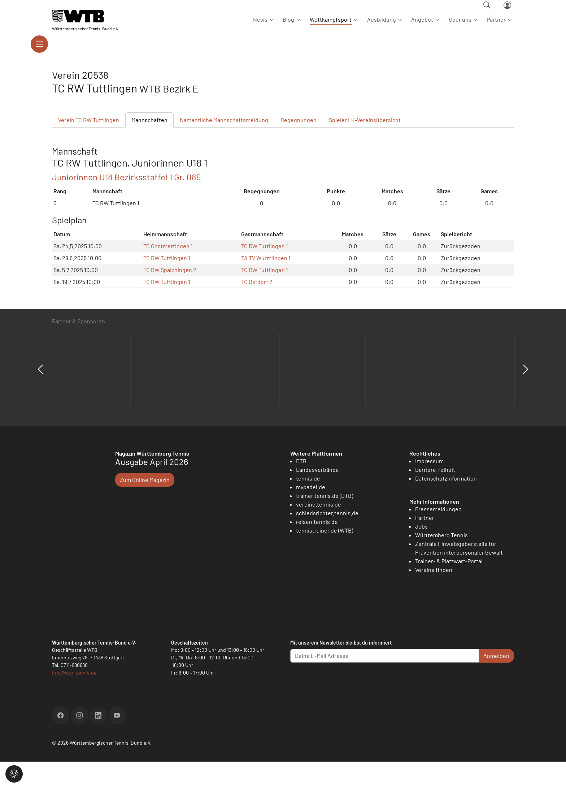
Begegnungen (298, 145)
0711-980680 (74, 691)
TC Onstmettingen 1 (168, 271)
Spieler (365, 145)
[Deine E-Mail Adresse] (384, 682)
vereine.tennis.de (318, 530)
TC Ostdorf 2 (257, 307)
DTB (301, 486)
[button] (14, 773)
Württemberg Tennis (441, 561)
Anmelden (496, 682)
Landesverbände (317, 495)
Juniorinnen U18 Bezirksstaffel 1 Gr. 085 (126, 203)
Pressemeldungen (438, 535)
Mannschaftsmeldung (224, 145)
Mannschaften (149, 145)
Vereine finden (433, 596)
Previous (40, 395)
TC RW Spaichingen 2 (169, 295)
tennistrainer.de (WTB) (324, 556)
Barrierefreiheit (435, 495)
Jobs (421, 552)
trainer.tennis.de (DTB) (324, 521)
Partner (424, 544)
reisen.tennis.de (317, 547)
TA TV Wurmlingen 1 (266, 283)
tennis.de (308, 504)
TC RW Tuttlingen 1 (264, 271)
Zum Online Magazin (145, 505)
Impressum (429, 486)
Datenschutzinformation (446, 504)
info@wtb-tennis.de (74, 699)
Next (525, 395)
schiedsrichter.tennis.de (327, 538)
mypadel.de (310, 512)
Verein (88, 145)
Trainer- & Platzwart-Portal (449, 587)
